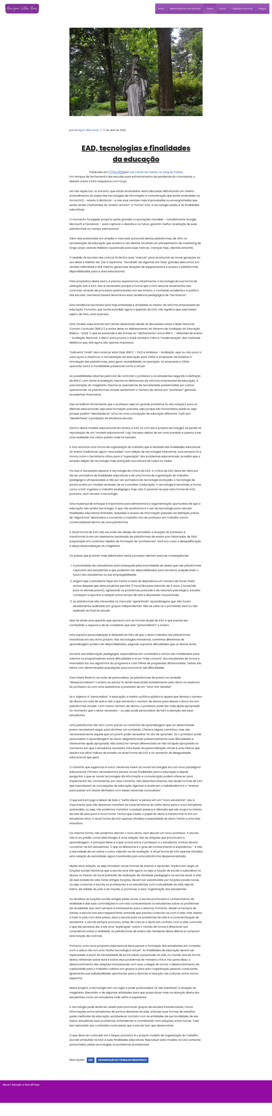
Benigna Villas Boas (86, 130)
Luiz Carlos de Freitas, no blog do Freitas (156, 172)
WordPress (32, 1098)
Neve (6, 1098)
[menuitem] (161, 8)
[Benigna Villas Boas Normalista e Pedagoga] (22, 8)
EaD (91, 1073)
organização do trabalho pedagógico (122, 1073)
